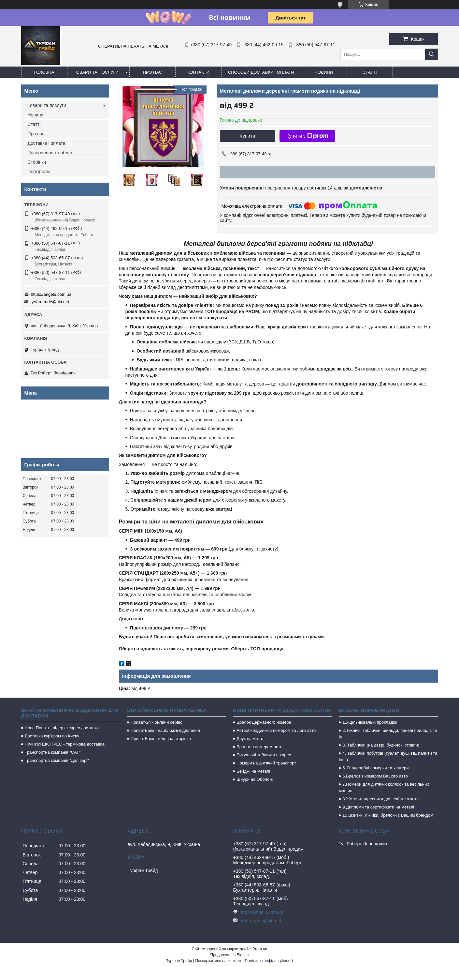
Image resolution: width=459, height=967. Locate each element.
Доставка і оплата (46, 143)
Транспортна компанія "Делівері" (57, 760)
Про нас (152, 72)
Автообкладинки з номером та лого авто (276, 730)
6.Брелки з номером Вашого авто (375, 776)
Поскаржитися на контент (218, 961)
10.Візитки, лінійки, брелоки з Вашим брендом (387, 815)
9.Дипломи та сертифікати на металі (378, 807)
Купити (247, 136)
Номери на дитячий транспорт (266, 763)
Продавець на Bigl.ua (229, 955)
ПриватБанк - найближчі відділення (165, 730)
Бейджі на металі (253, 771)
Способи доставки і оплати (261, 72)
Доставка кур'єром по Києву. (52, 735)
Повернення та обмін (50, 152)
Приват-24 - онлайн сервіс (156, 722)
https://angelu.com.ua (51, 294)
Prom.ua (259, 949)
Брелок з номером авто (259, 746)
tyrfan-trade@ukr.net (50, 301)
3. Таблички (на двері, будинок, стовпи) (380, 745)
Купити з (307, 136)
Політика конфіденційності (269, 961)
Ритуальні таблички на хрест (265, 754)
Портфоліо (39, 171)
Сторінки (37, 162)
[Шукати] (431, 54)
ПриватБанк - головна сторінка (161, 738)
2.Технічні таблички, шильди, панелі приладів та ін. (388, 733)
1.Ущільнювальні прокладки (369, 722)
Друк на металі (251, 738)
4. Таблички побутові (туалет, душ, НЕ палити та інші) (388, 756)
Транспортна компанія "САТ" (52, 752)
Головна (44, 72)
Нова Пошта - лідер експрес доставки (62, 727)
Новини (324, 72)
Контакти (198, 72)
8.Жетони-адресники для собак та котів (381, 798)
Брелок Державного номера (264, 722)
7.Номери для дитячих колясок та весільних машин (384, 787)
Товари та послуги (96, 72)
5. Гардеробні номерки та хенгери (375, 767)
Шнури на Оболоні (255, 779)
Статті (370, 72)
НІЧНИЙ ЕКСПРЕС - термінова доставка (65, 744)
